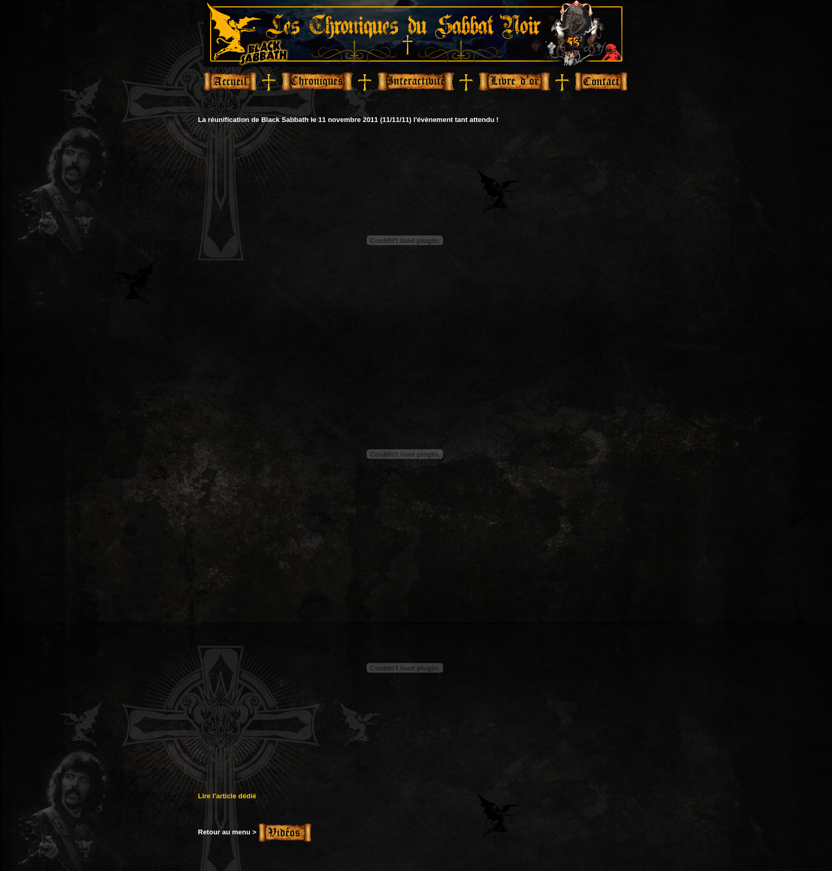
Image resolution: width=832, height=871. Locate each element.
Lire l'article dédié (227, 796)
